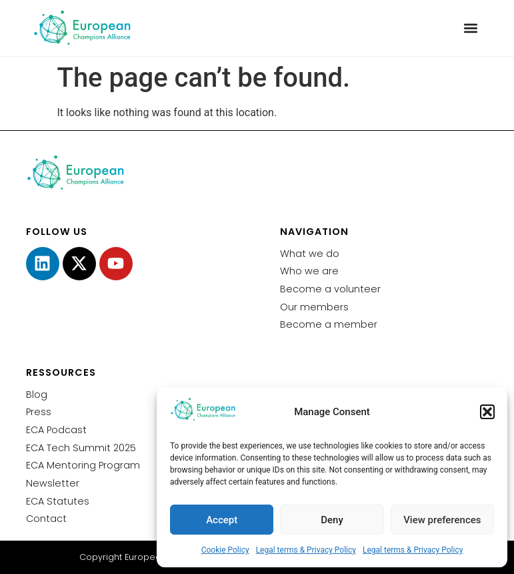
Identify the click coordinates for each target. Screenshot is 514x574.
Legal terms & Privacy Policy (306, 550)
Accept (221, 520)
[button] (487, 411)
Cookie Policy (225, 550)
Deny (332, 520)
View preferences (442, 520)
